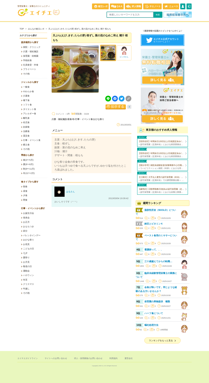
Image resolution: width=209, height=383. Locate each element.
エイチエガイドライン (27, 358)
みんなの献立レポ (36, 29)
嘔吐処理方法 (151, 325)
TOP (22, 29)
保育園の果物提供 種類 (157, 301)
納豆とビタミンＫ (153, 223)
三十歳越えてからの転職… (158, 261)
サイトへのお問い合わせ (56, 358)
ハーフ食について (153, 313)
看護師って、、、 (153, 249)
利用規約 (113, 358)
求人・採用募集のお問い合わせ (88, 358)
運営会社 (129, 358)
